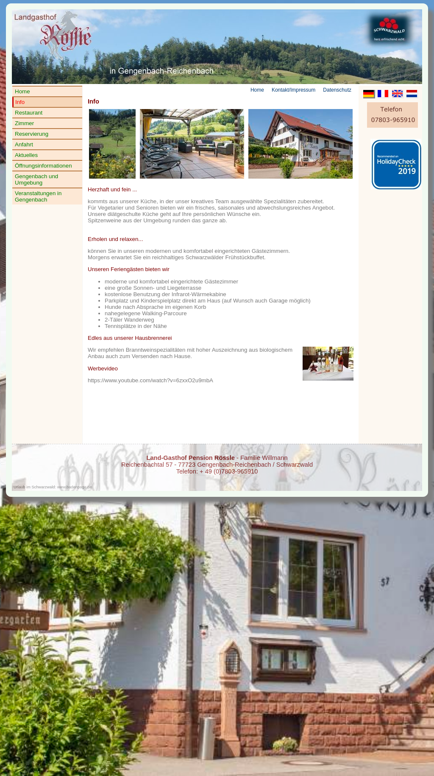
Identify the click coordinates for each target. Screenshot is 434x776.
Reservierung (31, 134)
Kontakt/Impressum (293, 90)
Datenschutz (337, 90)
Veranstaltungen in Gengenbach (38, 196)
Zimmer (24, 123)
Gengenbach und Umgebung (36, 179)
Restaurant (28, 112)
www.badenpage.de (74, 487)
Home (22, 91)
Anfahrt (24, 144)
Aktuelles (26, 155)
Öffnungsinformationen (43, 165)
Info (20, 102)
